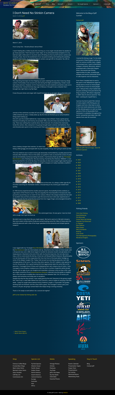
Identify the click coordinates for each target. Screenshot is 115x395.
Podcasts (53, 368)
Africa (33, 386)
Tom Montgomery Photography (86, 236)
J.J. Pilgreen (79, 223)
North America (36, 372)
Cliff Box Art (16, 375)
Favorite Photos (55, 379)
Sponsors (97, 4)
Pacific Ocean (35, 368)
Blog (53, 4)
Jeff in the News (55, 372)
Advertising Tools (73, 376)
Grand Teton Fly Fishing (83, 219)
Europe (33, 379)
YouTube (52, 370)
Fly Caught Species (85, 4)
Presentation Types (74, 366)
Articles (52, 366)
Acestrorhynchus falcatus (39, 272)
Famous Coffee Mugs (19, 364)
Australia (34, 381)
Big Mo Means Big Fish (21, 333)
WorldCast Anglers (82, 238)
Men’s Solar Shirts (18, 368)
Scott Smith (79, 233)
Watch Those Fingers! (20, 331)
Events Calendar (73, 364)
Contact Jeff (107, 4)
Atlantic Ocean (36, 366)
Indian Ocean (35, 370)
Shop (47, 4)
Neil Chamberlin (81, 229)
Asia (32, 383)
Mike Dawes (80, 227)
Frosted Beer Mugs (19, 366)
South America (36, 375)
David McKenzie (81, 215)
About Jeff (39, 4)
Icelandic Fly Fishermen (83, 221)
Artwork (72, 4)
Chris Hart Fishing (82, 213)
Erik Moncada (80, 217)
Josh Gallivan (80, 225)
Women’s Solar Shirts (19, 370)
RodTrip (78, 231)
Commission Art (18, 377)
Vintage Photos (54, 364)
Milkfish (65, 392)
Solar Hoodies (17, 372)
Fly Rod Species (36, 364)
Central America (36, 377)
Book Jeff (62, 4)
